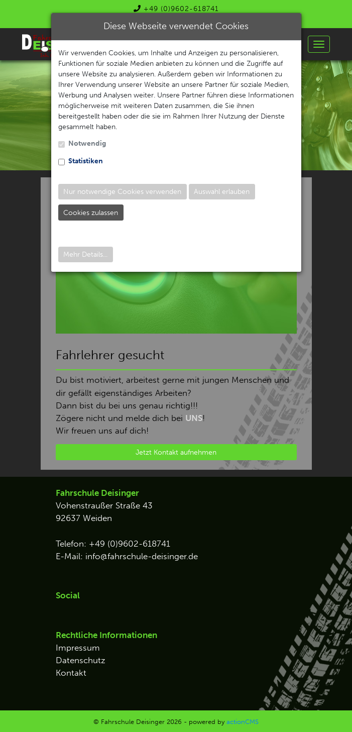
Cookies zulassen (90, 212)
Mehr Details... (85, 254)
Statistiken (85, 161)
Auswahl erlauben (222, 191)
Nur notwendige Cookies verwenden (122, 191)
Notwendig (87, 143)
